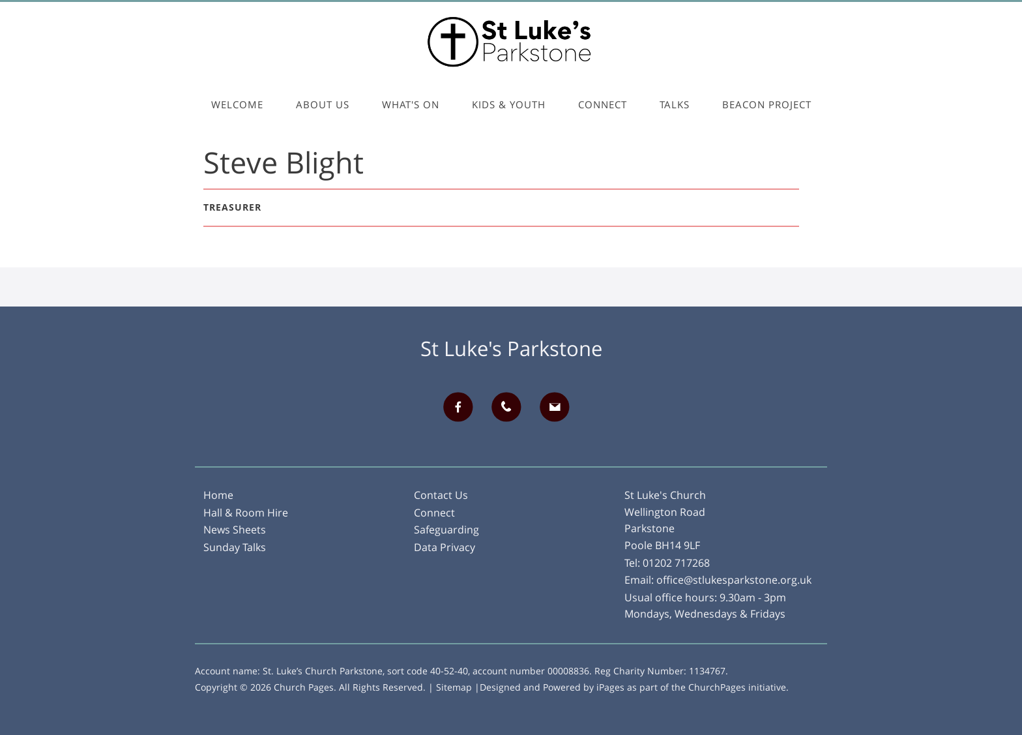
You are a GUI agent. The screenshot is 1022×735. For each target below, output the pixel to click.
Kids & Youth (509, 104)
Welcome (237, 104)
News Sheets (234, 529)
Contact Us (441, 495)
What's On (410, 104)
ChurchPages (717, 687)
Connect (602, 104)
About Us (322, 104)
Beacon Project (766, 104)
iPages (610, 687)
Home (218, 495)
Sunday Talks (234, 547)
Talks (675, 104)
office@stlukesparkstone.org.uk (733, 580)
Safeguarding (446, 529)
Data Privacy (444, 547)
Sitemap (454, 687)
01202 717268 (676, 563)
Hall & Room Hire (245, 512)
